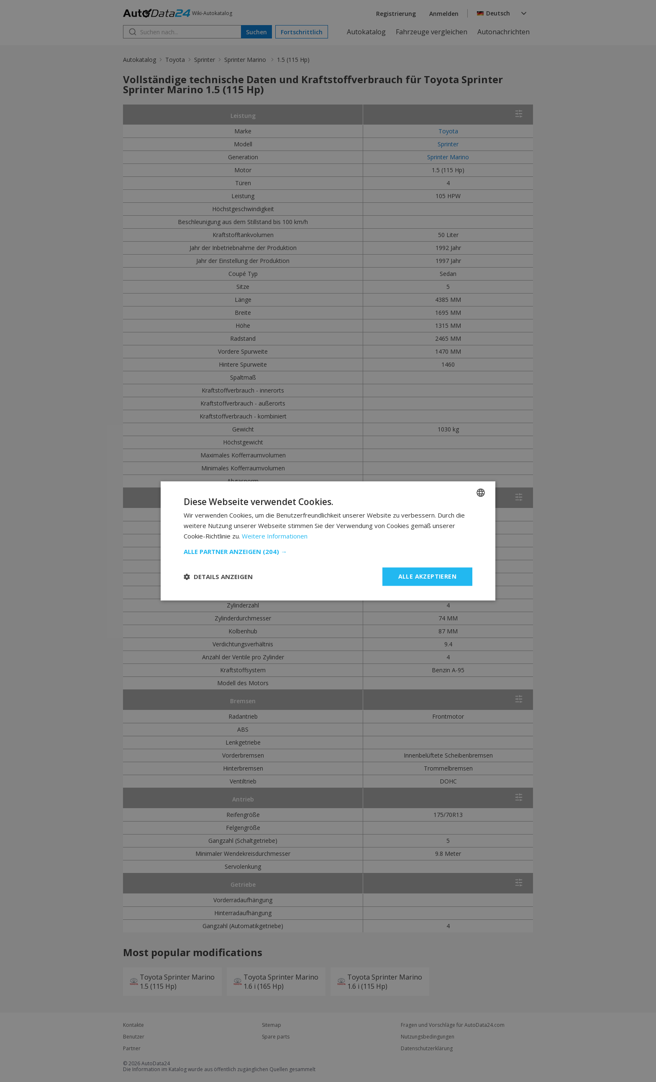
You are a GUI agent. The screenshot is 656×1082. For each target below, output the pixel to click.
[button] (328, 551)
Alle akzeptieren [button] (427, 576)
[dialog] (328, 541)
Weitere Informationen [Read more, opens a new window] (275, 536)
